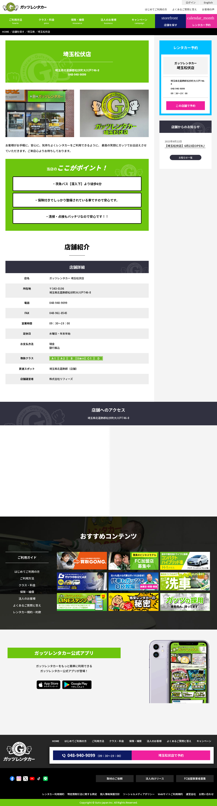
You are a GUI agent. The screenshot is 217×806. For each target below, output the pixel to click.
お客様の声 (208, 9)
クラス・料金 (46, 21)
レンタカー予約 (200, 21)
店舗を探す (169, 21)
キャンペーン (139, 21)
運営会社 (191, 794)
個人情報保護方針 (110, 794)
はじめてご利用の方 (156, 9)
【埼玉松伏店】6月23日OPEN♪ (185, 146)
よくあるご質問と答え (184, 9)
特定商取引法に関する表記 (82, 794)
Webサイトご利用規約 (170, 794)
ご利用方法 (15, 21)
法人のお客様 (108, 21)
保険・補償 (77, 21)
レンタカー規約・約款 (27, 612)
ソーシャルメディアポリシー (139, 794)
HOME (55, 741)
